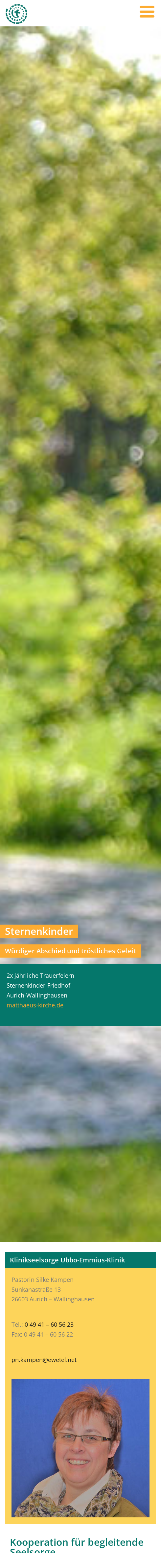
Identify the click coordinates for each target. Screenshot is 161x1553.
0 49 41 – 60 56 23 (49, 1324)
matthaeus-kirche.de (35, 1005)
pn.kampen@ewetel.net (44, 1360)
